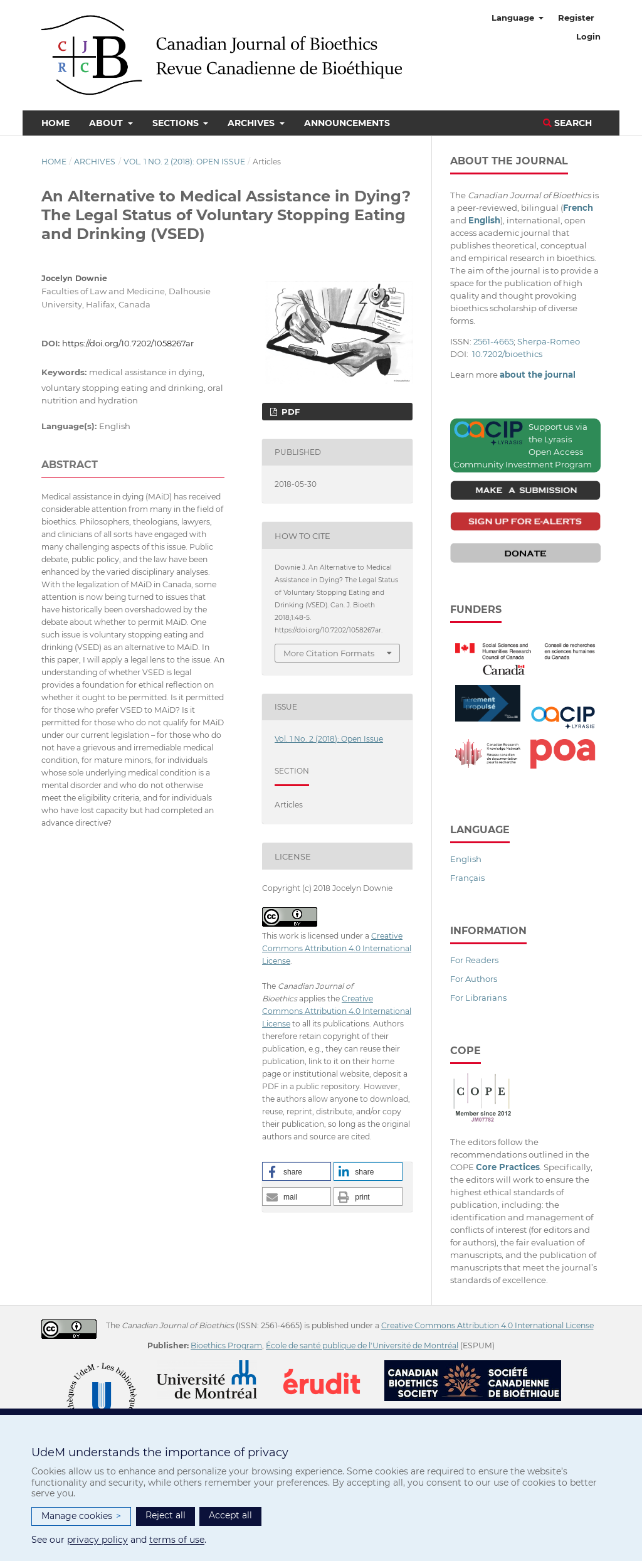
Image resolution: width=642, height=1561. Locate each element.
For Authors (473, 979)
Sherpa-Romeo (548, 341)
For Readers (474, 960)
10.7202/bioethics (507, 354)
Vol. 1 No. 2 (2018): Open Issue (184, 161)
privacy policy (97, 1539)
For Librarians (478, 998)
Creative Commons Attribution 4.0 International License (336, 948)
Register (576, 18)
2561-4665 (493, 341)
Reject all (165, 1515)
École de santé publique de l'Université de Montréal (362, 1345)
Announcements (347, 123)
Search (567, 123)
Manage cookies (81, 1516)
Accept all (230, 1515)
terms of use (176, 1539)
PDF (289, 412)
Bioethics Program (226, 1345)
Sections (176, 123)
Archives (252, 123)
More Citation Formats (328, 653)
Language (514, 18)
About (107, 123)
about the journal (538, 375)
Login (588, 36)
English (466, 859)
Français (467, 878)
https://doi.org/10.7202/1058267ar (128, 343)
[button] (296, 1171)
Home (55, 123)
